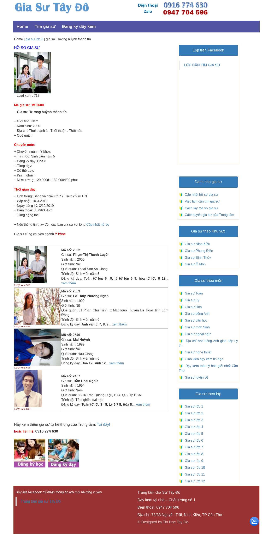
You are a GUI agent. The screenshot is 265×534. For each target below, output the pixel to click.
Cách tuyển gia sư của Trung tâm (209, 215)
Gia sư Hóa (192, 307)
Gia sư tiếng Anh (196, 313)
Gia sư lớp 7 (193, 447)
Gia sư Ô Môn (194, 264)
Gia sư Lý (191, 300)
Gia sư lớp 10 (194, 467)
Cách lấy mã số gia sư (201, 208)
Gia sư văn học (195, 320)
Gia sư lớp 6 (193, 440)
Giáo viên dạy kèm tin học (203, 359)
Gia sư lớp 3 (193, 420)
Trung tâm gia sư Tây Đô (41, 501)
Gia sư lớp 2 (193, 413)
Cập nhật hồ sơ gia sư (201, 194)
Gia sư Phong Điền (198, 251)
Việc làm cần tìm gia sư (201, 201)
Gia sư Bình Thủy (197, 257)
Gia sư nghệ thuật (197, 352)
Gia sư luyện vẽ (196, 377)
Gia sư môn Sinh (196, 327)
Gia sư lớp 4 (193, 427)
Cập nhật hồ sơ (97, 224)
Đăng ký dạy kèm (79, 26)
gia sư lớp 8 (34, 39)
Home (22, 26)
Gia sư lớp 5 (193, 433)
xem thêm (68, 283)
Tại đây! (103, 424)
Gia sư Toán (193, 293)
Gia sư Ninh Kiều (196, 244)
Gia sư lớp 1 (193, 406)
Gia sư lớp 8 (193, 454)
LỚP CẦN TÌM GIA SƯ (202, 65)
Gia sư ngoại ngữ (197, 334)
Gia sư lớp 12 (194, 481)
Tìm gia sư (45, 26)
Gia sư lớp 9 (193, 460)
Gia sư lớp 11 (194, 474)
